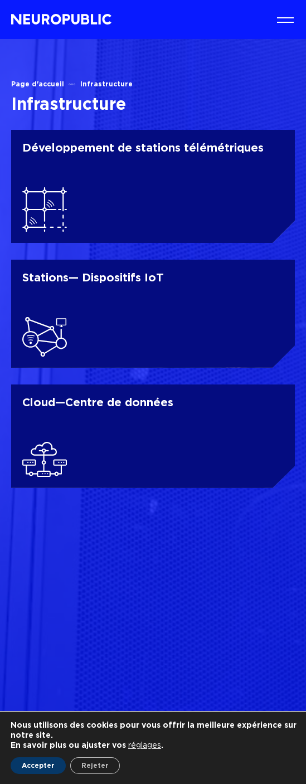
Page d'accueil (37, 83)
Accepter (38, 765)
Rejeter (95, 765)
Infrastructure (106, 83)
